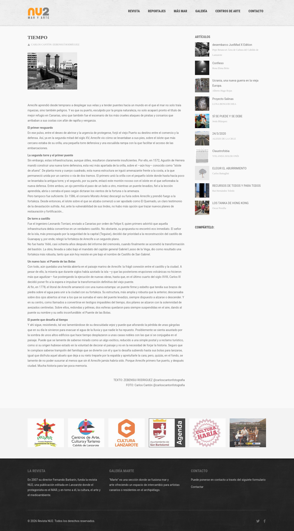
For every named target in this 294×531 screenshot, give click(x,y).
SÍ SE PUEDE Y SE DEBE (227, 116)
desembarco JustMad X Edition (232, 44)
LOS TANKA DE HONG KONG (230, 203)
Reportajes (157, 11)
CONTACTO (255, 11)
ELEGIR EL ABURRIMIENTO (229, 168)
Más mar (180, 11)
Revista (134, 11)
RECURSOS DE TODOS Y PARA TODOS (236, 185)
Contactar (197, 487)
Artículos (202, 37)
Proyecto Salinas (223, 99)
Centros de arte (227, 11)
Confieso (218, 63)
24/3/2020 (219, 133)
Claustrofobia (220, 151)
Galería (201, 11)
